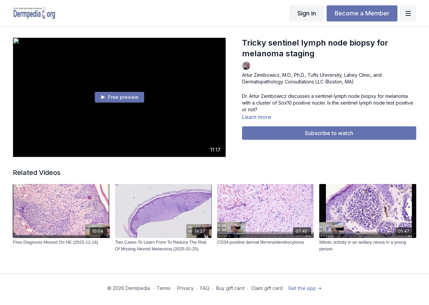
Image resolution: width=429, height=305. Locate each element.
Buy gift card (230, 288)
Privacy (185, 288)
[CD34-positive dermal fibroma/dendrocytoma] (265, 242)
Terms (164, 288)
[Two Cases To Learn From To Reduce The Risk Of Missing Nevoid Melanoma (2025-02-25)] (163, 245)
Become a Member (362, 13)
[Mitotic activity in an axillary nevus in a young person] (367, 245)
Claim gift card (267, 288)
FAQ (204, 288)
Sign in (306, 13)
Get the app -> (305, 288)
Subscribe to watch (329, 133)
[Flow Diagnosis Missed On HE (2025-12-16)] (61, 242)
